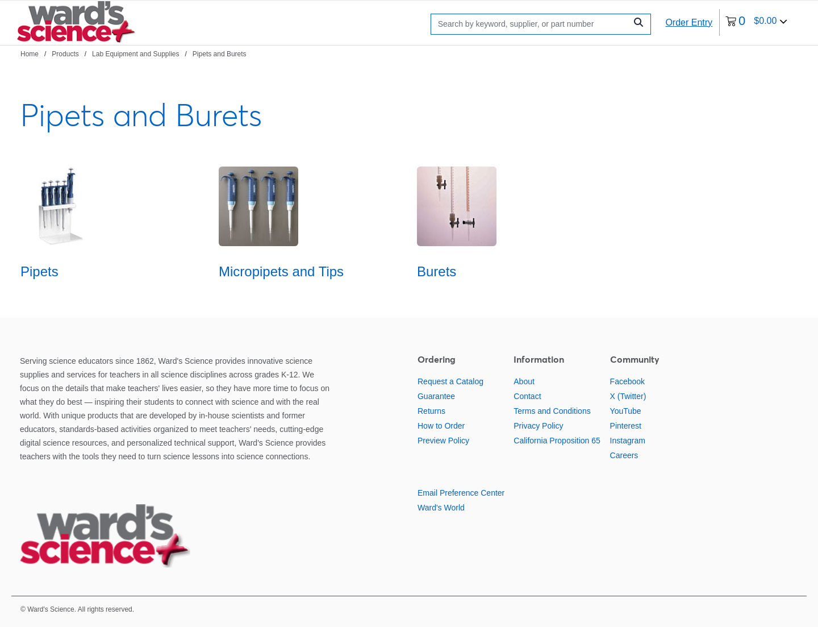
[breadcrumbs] (133, 53)
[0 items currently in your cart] (756, 22)
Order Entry (688, 22)
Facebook (627, 381)
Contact (527, 396)
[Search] (531, 24)
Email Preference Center (461, 492)
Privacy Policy (538, 425)
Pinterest (625, 425)
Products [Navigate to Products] (65, 54)
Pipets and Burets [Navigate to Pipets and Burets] (220, 54)
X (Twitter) (628, 396)
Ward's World (441, 507)
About (524, 381)
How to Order (441, 425)
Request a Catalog (450, 381)
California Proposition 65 (557, 440)
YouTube (625, 411)
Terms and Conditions (552, 411)
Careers (624, 455)
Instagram (627, 440)
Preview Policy (443, 440)
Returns (431, 411)
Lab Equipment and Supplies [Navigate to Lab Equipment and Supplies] (135, 54)
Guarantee (436, 396)
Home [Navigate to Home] (29, 54)
